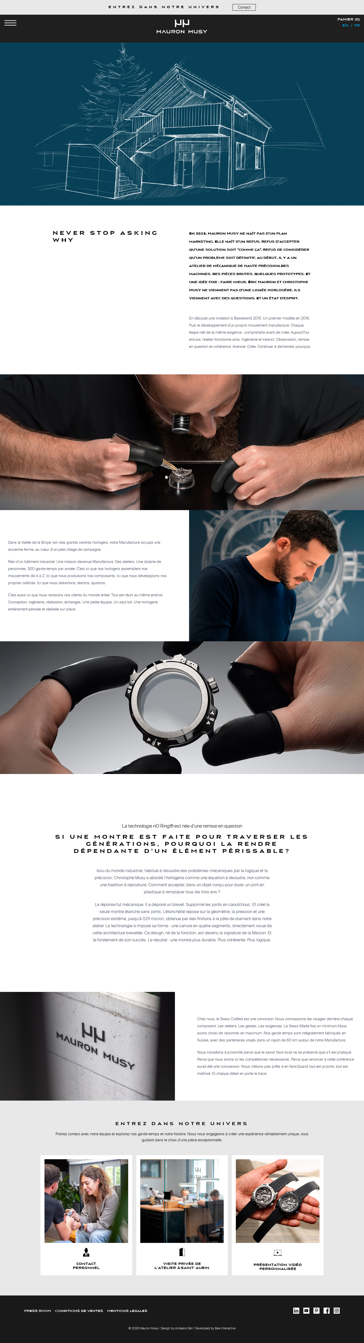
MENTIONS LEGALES (127, 1311)
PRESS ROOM (37, 1311)
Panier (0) (348, 19)
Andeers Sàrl (184, 1328)
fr (357, 25)
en (345, 25)
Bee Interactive (225, 1328)
